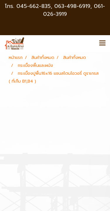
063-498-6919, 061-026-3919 (74, 10)
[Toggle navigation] (102, 43)
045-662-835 (33, 6)
